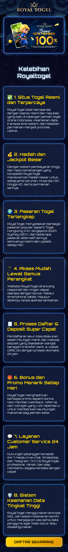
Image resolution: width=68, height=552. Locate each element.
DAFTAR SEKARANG (34, 542)
